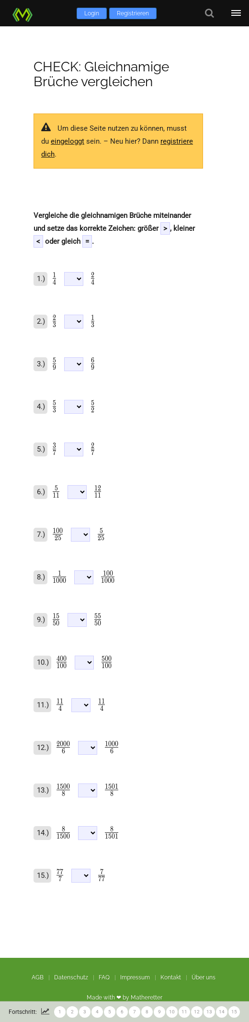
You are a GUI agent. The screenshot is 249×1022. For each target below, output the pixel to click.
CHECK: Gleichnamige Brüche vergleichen (101, 74)
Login (91, 13)
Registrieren (133, 13)
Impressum (135, 977)
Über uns (203, 977)
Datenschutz (71, 977)
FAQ (104, 977)
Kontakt (170, 977)
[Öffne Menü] (236, 13)
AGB (38, 977)
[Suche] (209, 13)
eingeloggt (67, 141)
